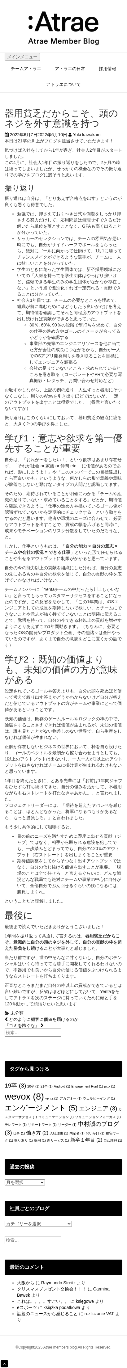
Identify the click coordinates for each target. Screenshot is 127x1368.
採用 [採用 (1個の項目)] (40, 1140)
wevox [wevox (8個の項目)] (24, 1096)
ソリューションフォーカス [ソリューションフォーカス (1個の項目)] (98, 1117)
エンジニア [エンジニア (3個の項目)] (98, 1108)
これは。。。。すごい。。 (43, 1301)
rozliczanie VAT (99, 1313)
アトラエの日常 (70, 68)
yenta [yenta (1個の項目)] (51, 1098)
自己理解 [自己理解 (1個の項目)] (112, 1140)
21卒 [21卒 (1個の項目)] (47, 1086)
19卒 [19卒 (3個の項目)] (15, 1085)
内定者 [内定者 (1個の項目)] (77, 1133)
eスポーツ (27, 1307)
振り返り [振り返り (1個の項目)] (23, 1140)
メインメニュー (22, 56)
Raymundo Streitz (58, 1282)
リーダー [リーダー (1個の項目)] (67, 1124)
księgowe (85, 1301)
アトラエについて (63, 84)
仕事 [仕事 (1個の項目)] (19, 1133)
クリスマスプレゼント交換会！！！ (51, 1288)
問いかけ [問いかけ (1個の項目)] (95, 1133)
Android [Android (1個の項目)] (62, 1086)
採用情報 (107, 68)
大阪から (25, 1282)
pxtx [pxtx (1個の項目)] (109, 1086)
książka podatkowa (62, 1307)
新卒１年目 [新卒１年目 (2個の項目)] (86, 1140)
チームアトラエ (26, 68)
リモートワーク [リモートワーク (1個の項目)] (42, 1124)
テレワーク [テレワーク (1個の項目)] (16, 1124)
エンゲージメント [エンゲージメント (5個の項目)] (41, 1108)
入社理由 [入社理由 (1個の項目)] (59, 1133)
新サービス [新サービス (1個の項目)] (58, 1140)
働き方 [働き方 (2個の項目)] (37, 1132)
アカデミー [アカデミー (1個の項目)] (70, 1098)
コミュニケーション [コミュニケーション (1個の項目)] (56, 1117)
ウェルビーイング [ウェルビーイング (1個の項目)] (99, 1098)
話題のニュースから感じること (47, 1313)
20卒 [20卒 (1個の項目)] (33, 1086)
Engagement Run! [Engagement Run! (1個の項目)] (87, 1086)
